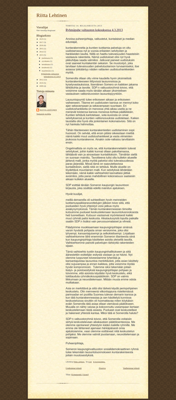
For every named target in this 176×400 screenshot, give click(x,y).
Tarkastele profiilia (43, 114)
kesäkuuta (46, 67)
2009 (41, 86)
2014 (41, 52)
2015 (41, 49)
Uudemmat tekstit (74, 368)
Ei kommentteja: (99, 362)
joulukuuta (46, 58)
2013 (41, 55)
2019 (41, 39)
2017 (41, 42)
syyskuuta (46, 61)
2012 (41, 80)
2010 (41, 83)
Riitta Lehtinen (51, 15)
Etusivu (102, 368)
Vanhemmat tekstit (131, 368)
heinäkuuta (46, 64)
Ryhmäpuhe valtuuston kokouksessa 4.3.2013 (94, 30)
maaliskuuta (47, 71)
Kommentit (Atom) (80, 374)
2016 (41, 45)
